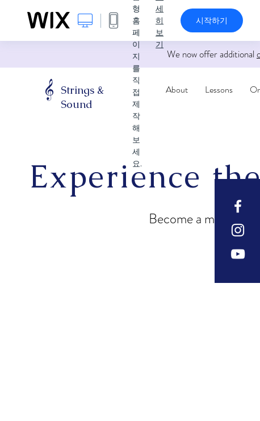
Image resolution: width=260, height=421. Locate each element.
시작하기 (212, 20)
